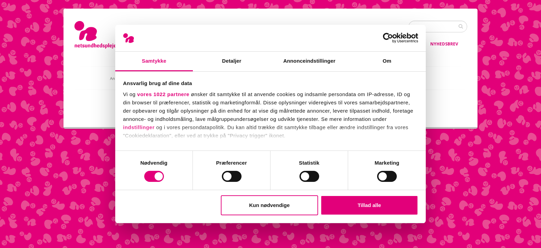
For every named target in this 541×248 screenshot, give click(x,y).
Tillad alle (369, 205)
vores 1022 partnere (163, 94)
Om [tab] (387, 61)
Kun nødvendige (269, 205)
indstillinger (139, 127)
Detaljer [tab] (232, 61)
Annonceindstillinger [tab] (309, 61)
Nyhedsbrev (444, 44)
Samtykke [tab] (154, 61)
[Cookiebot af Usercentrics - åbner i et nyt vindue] (388, 38)
